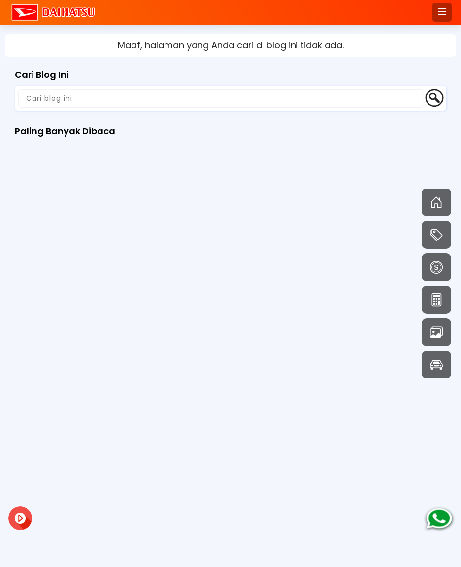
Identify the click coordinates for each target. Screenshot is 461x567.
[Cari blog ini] (221, 98)
